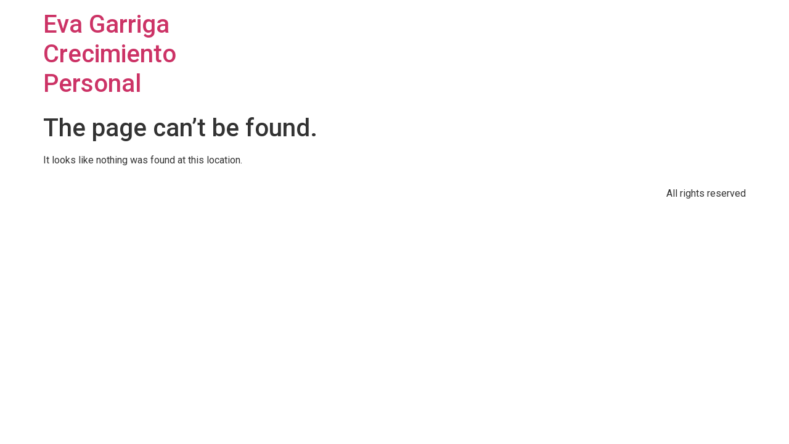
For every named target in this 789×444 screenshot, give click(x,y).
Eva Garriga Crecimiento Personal (109, 54)
